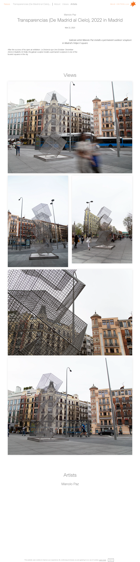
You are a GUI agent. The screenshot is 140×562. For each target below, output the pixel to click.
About (57, 4)
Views (65, 4)
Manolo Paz (70, 14)
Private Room (81, 4)
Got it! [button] (111, 560)
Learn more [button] (102, 560)
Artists (7, 4)
